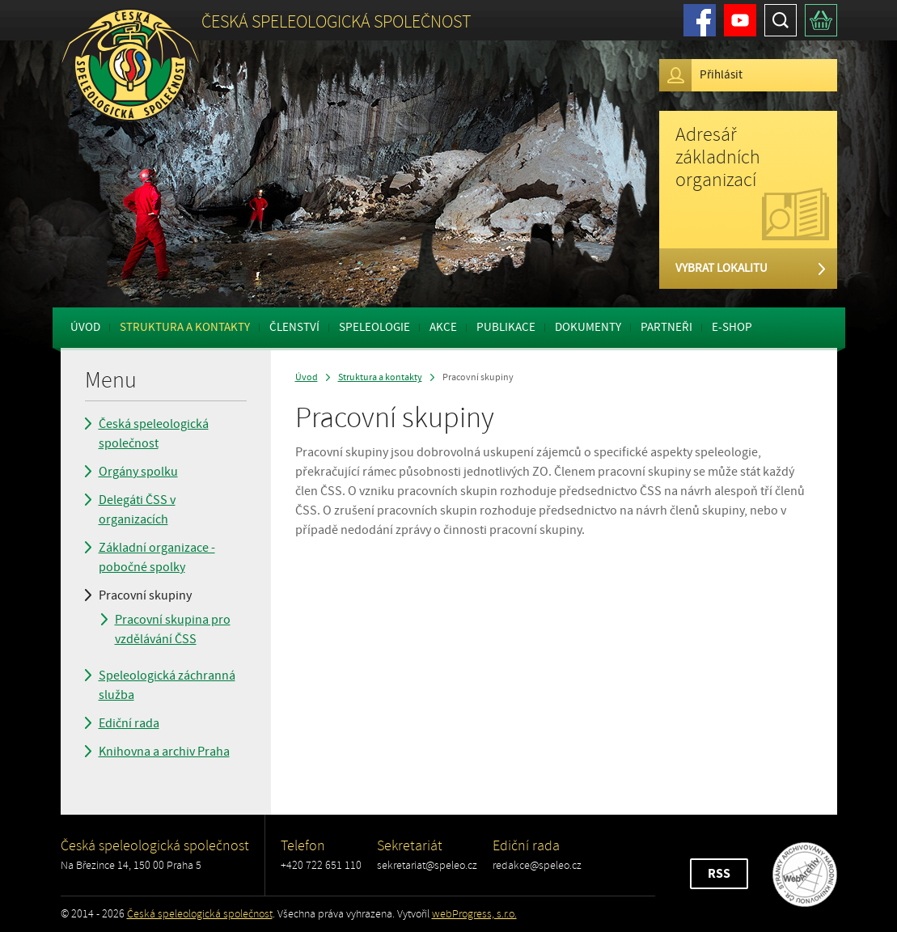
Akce (443, 327)
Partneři (666, 327)
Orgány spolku (138, 472)
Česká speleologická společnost (154, 433)
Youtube (740, 20)
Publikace (505, 327)
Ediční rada (129, 723)
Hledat (780, 20)
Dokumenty (588, 327)
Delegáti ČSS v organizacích (137, 509)
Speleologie (374, 327)
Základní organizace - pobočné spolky (157, 557)
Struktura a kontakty (185, 327)
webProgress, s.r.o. (474, 914)
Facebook (699, 20)
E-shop (732, 327)
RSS (719, 874)
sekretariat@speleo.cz (427, 865)
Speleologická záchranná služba (167, 685)
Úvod (85, 327)
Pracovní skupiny (145, 595)
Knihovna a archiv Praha (164, 751)
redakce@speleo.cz (537, 865)
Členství (294, 327)
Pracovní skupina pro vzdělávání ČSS (173, 629)
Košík (821, 20)
